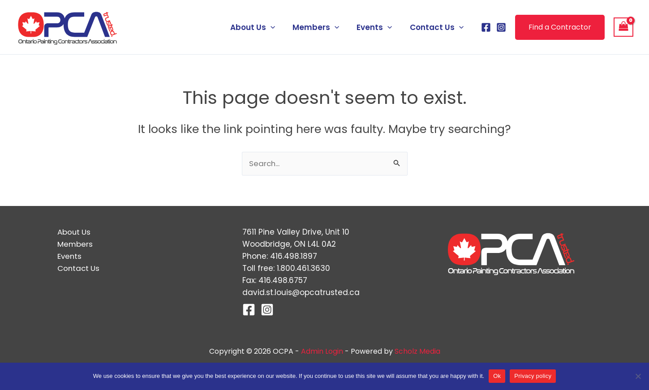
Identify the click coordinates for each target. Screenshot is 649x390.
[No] (637, 376)
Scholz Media (417, 351)
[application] (278, 27)
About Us (260, 27)
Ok (497, 376)
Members (321, 27)
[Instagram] (501, 27)
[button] (560, 27)
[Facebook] (486, 27)
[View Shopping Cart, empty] (623, 27)
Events (377, 27)
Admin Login (322, 351)
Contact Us (437, 27)
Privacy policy (532, 376)
